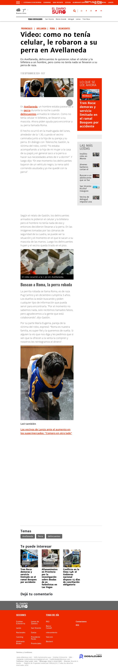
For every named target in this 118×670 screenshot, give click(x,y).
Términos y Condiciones (24, 652)
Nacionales (20, 632)
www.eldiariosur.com (24, 657)
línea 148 (68, 563)
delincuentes (28, 114)
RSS (77, 625)
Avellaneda (31, 106)
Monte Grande (61, 19)
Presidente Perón (35, 638)
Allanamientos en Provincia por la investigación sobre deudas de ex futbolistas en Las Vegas (50, 578)
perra (27, 110)
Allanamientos (49, 563)
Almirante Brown (81, 2)
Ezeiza (68, 2)
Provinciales (36, 643)
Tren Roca (86, 19)
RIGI (47, 621)
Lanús (110, 2)
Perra (40, 536)
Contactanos (81, 621)
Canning (47, 2)
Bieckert (49, 641)
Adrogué (71, 19)
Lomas (78, 19)
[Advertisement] (61, 454)
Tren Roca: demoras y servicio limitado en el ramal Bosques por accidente (89, 114)
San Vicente (58, 2)
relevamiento (51, 632)
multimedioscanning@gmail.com (36, 659)
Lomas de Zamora (35, 622)
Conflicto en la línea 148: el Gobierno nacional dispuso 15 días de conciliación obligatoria (71, 577)
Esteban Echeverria (32, 2)
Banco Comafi (49, 627)
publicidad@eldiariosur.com (60, 659)
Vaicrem (49, 637)
